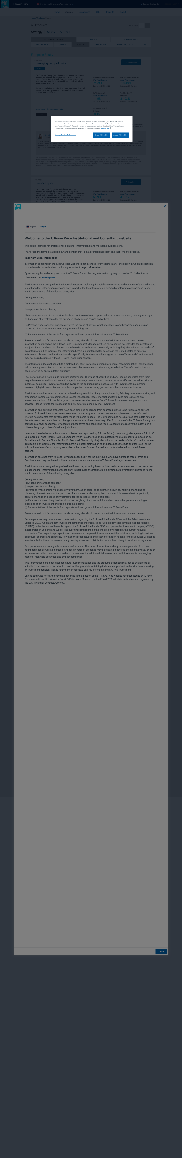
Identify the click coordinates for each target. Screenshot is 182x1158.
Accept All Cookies (120, 135)
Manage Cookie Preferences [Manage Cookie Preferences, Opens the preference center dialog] (65, 135)
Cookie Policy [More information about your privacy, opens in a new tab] (105, 128)
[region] (91, 129)
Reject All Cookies (101, 135)
